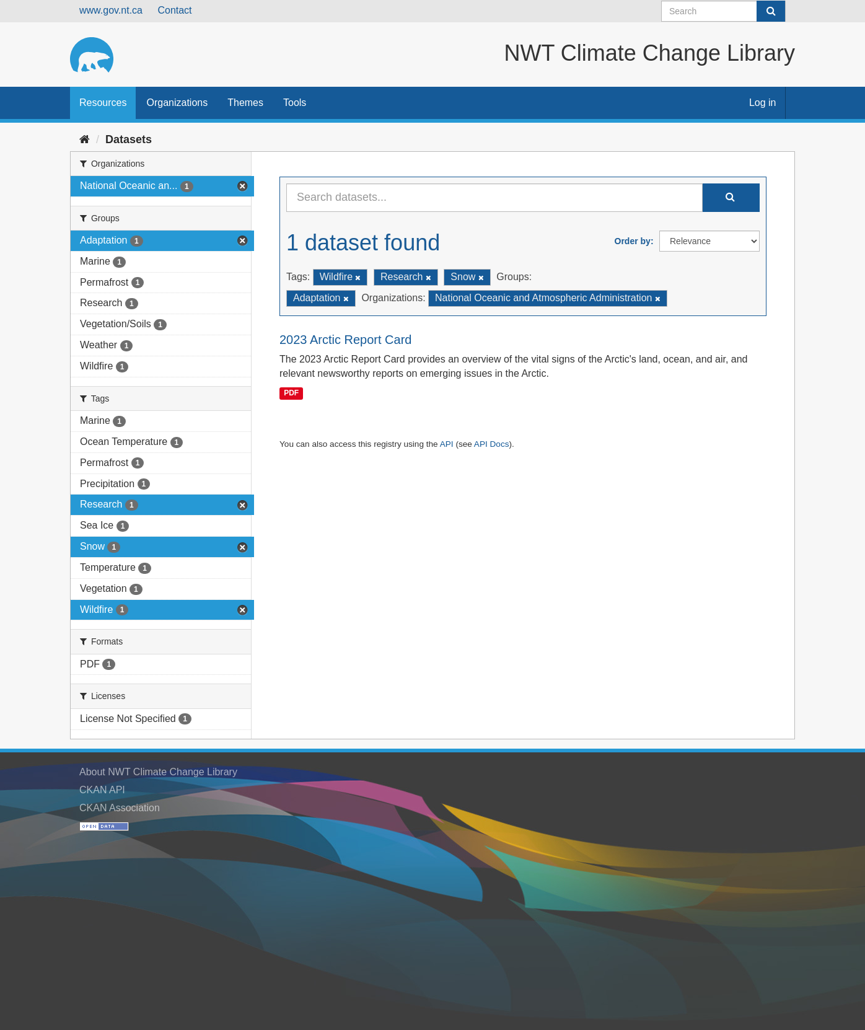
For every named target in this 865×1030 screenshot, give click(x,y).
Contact (174, 10)
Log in (762, 102)
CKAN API (102, 790)
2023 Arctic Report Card (345, 339)
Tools (294, 102)
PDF (291, 393)
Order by (633, 241)
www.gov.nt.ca (111, 10)
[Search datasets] (723, 11)
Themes (245, 102)
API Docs (491, 444)
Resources (102, 102)
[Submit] (771, 11)
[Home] (84, 139)
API (447, 444)
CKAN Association (119, 808)
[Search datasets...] (494, 197)
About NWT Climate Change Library (158, 772)
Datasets (128, 139)
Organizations (177, 102)
